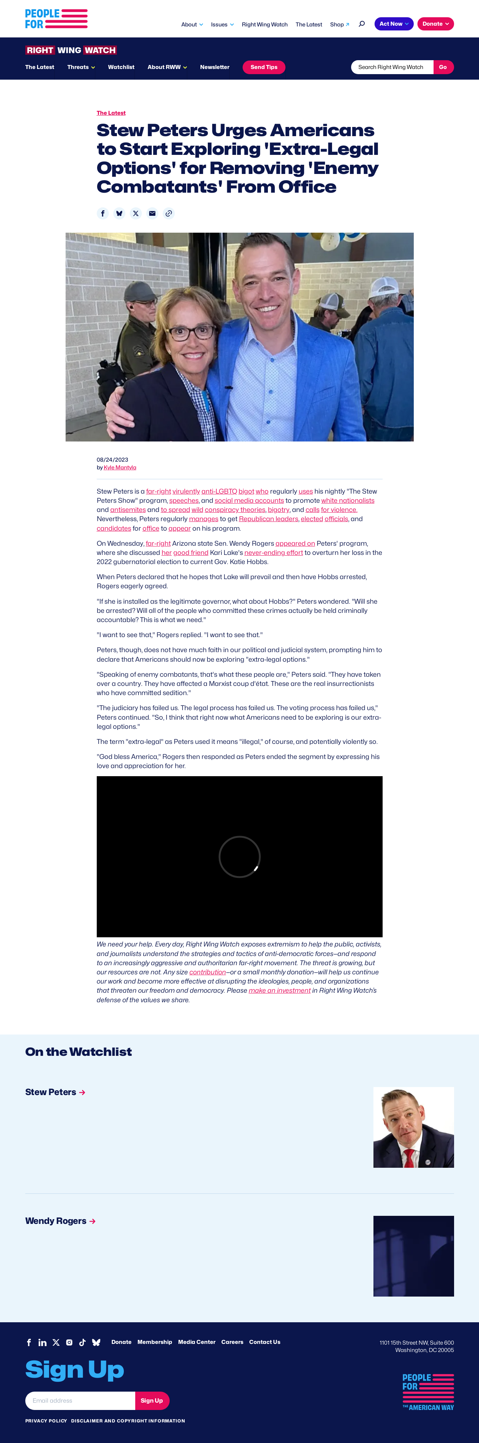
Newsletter (214, 67)
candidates (114, 528)
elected (312, 519)
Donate (433, 24)
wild (197, 509)
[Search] (362, 23)
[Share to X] (136, 213)
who (262, 491)
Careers (232, 1342)
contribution (207, 972)
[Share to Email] (152, 213)
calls (313, 509)
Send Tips (264, 67)
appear (180, 528)
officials (336, 519)
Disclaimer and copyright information (128, 1421)
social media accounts (249, 500)
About (189, 24)
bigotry (279, 509)
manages (203, 519)
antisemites (128, 509)
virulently (186, 491)
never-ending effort (273, 552)
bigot (246, 491)
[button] (169, 213)
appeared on (295, 543)
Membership (154, 1342)
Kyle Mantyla (120, 467)
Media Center (196, 1342)
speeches (184, 500)
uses (306, 491)
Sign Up (152, 1400)
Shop (337, 24)
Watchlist (121, 67)
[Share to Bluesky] (119, 213)
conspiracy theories (235, 509)
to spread (175, 509)
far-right (158, 491)
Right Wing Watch (265, 24)
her (167, 552)
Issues (219, 24)
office (151, 528)
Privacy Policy (46, 1421)
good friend (191, 552)
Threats (78, 67)
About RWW (164, 67)
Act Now (391, 24)
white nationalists (348, 500)
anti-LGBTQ (219, 491)
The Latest (309, 24)
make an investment (280, 990)
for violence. (339, 509)
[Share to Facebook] (103, 213)
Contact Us (264, 1342)
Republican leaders (268, 519)
